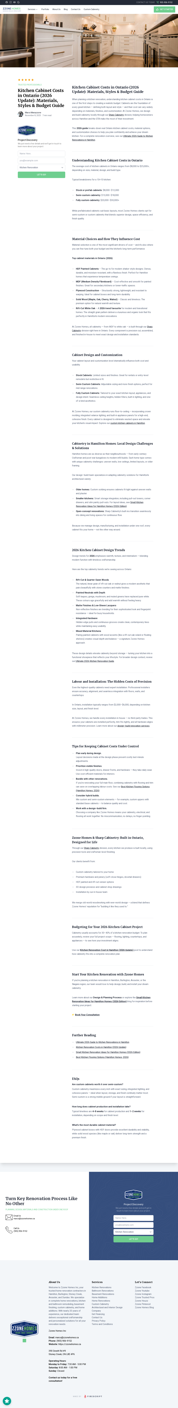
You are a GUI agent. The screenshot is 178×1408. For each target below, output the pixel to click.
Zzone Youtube (142, 1290)
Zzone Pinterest (143, 1304)
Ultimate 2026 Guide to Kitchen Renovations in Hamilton (102, 1042)
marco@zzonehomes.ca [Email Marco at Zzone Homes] (67, 1337)
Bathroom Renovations (103, 1290)
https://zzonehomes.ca (69, 1344)
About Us (56, 9)
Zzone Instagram (143, 1294)
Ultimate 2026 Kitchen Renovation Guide (95, 661)
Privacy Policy (98, 1321)
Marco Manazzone (33, 112)
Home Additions (99, 1297)
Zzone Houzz (141, 1301)
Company (96, 1311)
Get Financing (98, 1314)
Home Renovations (101, 1301)
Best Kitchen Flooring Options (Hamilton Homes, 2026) (102, 1057)
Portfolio (45, 9)
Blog (66, 9)
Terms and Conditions (102, 1324)
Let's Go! (41, 174)
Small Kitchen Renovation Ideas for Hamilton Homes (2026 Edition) (108, 1052)
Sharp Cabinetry (116, 115)
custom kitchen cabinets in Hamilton (127, 423)
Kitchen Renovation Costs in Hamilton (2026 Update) (101, 1047)
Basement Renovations (103, 1294)
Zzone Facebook (143, 1287)
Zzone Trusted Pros (144, 1297)
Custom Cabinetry (91, 9)
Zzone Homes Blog (144, 1307)
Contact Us (75, 9)
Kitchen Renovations (101, 1287)
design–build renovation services (133, 726)
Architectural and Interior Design (107, 1307)
